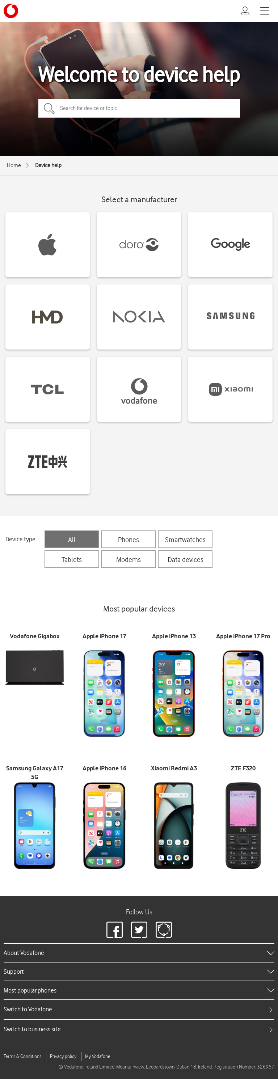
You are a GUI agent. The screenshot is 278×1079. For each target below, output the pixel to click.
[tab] (139, 1009)
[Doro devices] (139, 244)
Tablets (72, 559)
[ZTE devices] (47, 461)
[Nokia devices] (139, 317)
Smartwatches (185, 539)
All (72, 539)
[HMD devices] (47, 317)
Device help (48, 165)
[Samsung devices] (230, 317)
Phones (128, 539)
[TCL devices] (47, 389)
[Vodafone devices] (139, 389)
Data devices (185, 559)
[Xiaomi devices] (230, 389)
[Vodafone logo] (11, 11)
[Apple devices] (47, 244)
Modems (128, 559)
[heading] (139, 952)
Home (14, 165)
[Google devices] (230, 244)
